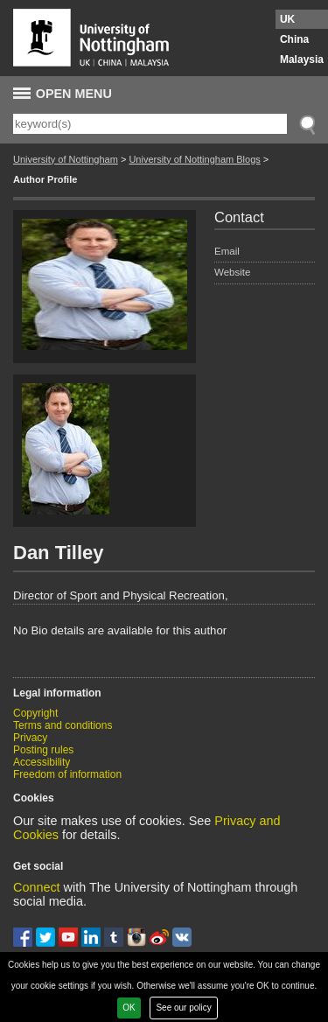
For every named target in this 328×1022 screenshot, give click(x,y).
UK (287, 19)
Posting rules (43, 750)
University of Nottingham (65, 159)
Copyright (35, 713)
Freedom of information (67, 774)
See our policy (183, 1007)
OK (128, 1007)
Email (227, 251)
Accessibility (41, 762)
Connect (36, 887)
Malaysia (302, 59)
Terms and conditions (62, 725)
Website (232, 272)
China (294, 39)
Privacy (30, 738)
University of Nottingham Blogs (194, 159)
